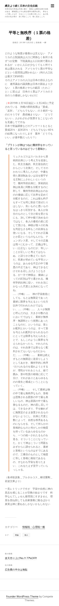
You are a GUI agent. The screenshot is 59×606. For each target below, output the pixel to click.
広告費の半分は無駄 (16, 569)
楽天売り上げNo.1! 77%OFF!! (21, 558)
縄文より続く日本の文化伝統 (21, 5)
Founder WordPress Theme (22, 596)
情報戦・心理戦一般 (33, 527)
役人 (26, 535)
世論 (17, 535)
